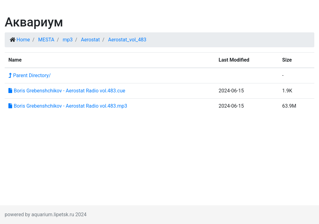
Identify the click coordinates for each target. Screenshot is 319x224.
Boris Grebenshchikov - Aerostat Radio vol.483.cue (66, 91)
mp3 (68, 40)
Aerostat (90, 40)
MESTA (46, 40)
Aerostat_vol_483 (127, 40)
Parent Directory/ (29, 75)
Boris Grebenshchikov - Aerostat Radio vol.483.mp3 (67, 106)
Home (23, 40)
